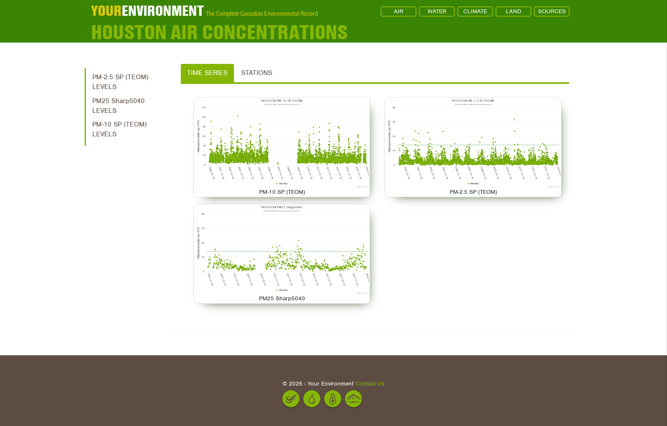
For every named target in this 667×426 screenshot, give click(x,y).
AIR (398, 11)
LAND (513, 11)
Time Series (207, 73)
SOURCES (552, 11)
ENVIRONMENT (147, 10)
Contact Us (370, 383)
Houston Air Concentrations (219, 32)
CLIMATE (475, 11)
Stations (256, 73)
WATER (437, 11)
